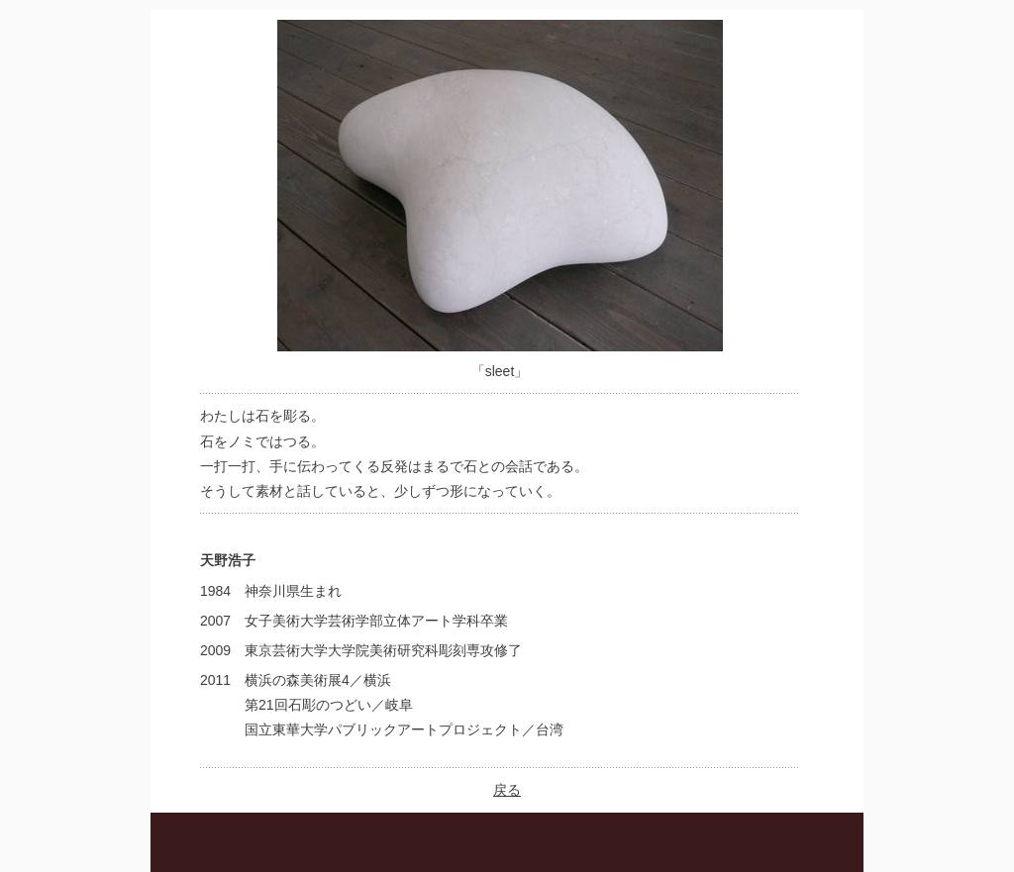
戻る (507, 790)
